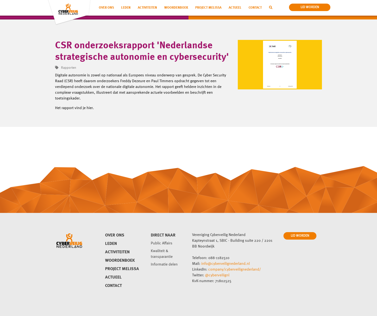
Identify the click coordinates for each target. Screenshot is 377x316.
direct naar (163, 235)
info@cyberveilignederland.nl (225, 264)
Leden (126, 7)
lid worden (310, 7)
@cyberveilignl (217, 275)
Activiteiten (147, 7)
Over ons (106, 7)
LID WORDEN (300, 235)
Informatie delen (164, 264)
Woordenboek (176, 7)
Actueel (235, 7)
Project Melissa (208, 7)
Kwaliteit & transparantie (162, 254)
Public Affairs (161, 243)
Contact (255, 7)
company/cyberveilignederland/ (234, 270)
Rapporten (65, 67)
